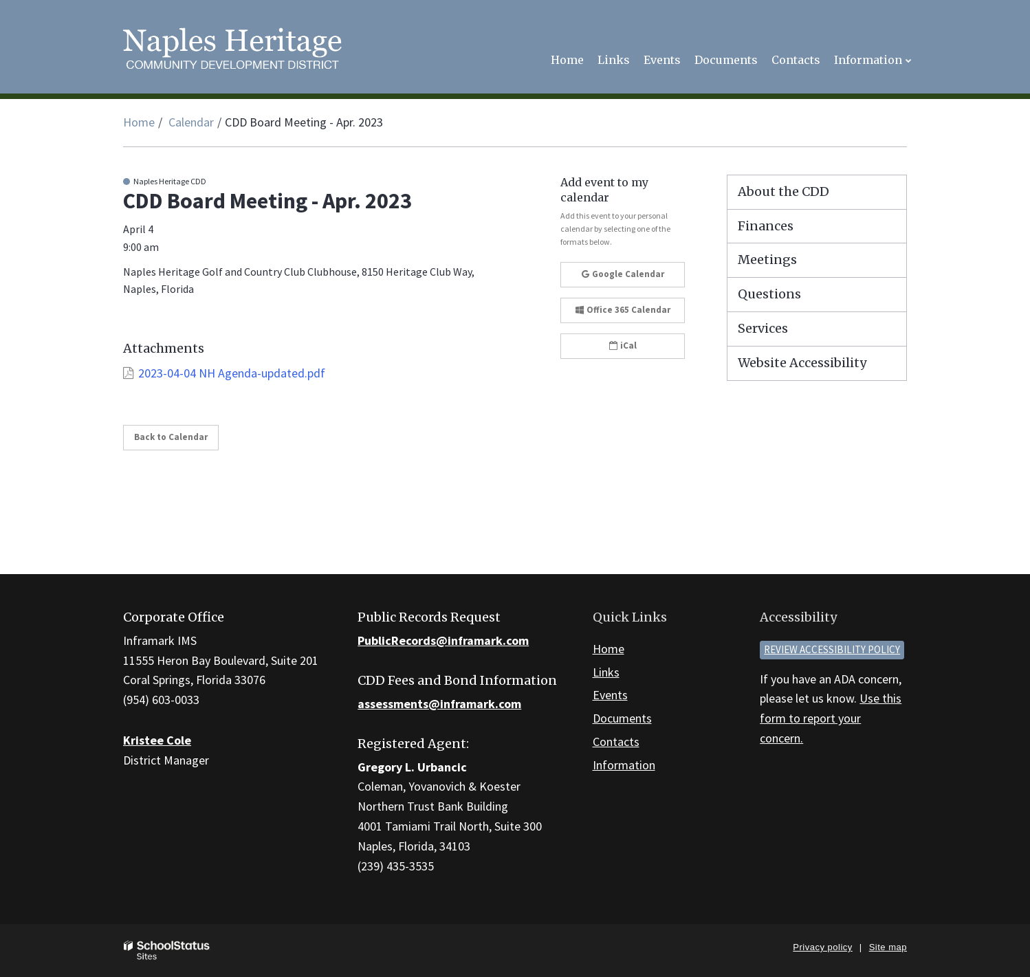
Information (624, 765)
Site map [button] (888, 947)
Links (606, 672)
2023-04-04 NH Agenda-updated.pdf (231, 373)
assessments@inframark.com (439, 704)
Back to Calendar (171, 437)
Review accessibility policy (832, 649)
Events (610, 695)
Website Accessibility (802, 363)
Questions (769, 294)
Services (763, 328)
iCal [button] (623, 345)
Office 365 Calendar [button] (623, 310)
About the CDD (783, 191)
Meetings (767, 259)
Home (139, 122)
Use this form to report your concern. (830, 718)
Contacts (616, 741)
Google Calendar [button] (623, 274)
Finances (765, 226)
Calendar (191, 122)
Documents (622, 718)
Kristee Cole (157, 740)
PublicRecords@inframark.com (443, 640)
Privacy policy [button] (822, 947)
